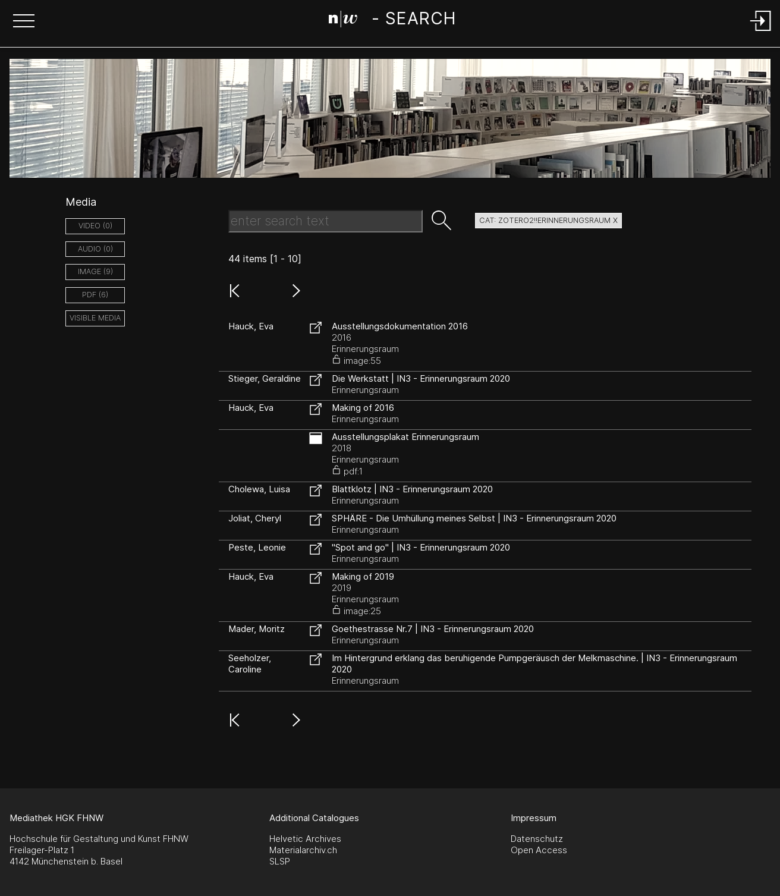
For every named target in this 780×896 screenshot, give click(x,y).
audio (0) (95, 248)
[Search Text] (325, 221)
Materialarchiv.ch (303, 850)
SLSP (279, 861)
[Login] (761, 31)
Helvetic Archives (305, 838)
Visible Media (95, 317)
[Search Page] (392, 21)
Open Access (539, 850)
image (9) (95, 271)
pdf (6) (95, 294)
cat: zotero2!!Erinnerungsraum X (548, 220)
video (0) (95, 225)
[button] (24, 22)
